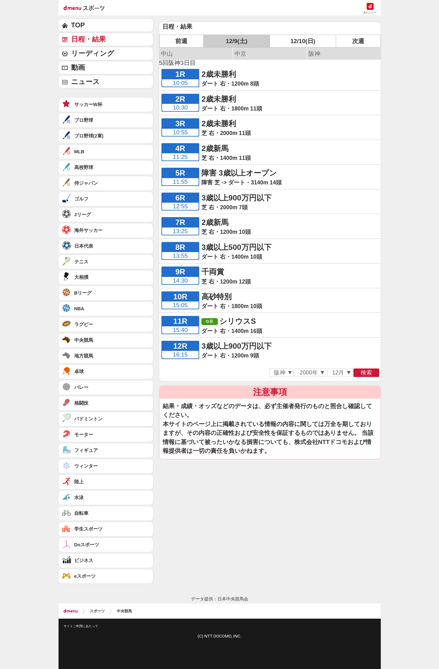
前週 (181, 41)
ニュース (85, 82)
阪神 (314, 53)
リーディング (92, 53)
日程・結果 (88, 39)
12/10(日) (302, 41)
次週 (358, 41)
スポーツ (97, 611)
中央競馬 (124, 611)
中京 (240, 53)
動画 (78, 67)
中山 (167, 53)
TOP (78, 25)
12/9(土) (236, 41)
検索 (366, 372)
